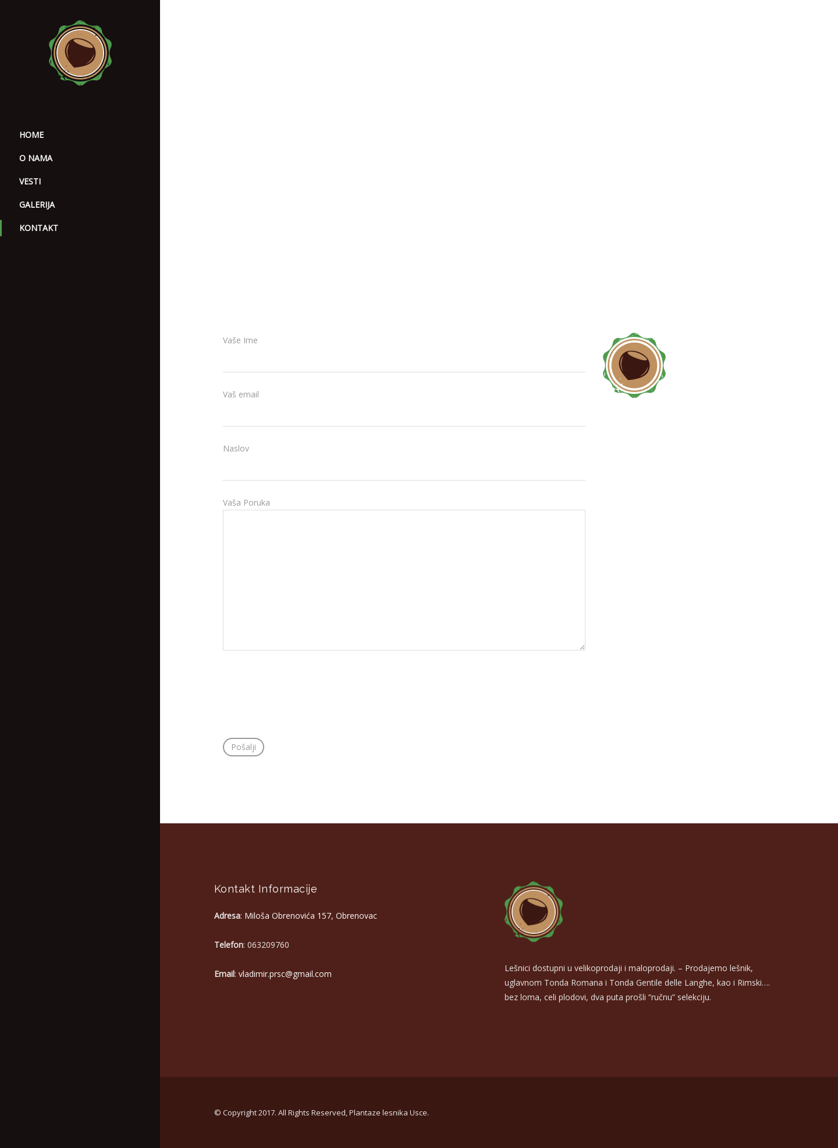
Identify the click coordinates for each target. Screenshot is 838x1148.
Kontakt (38, 227)
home (31, 134)
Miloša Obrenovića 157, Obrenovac (310, 915)
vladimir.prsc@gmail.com (285, 973)
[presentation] (311, 703)
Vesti (30, 181)
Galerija (37, 204)
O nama (35, 158)
